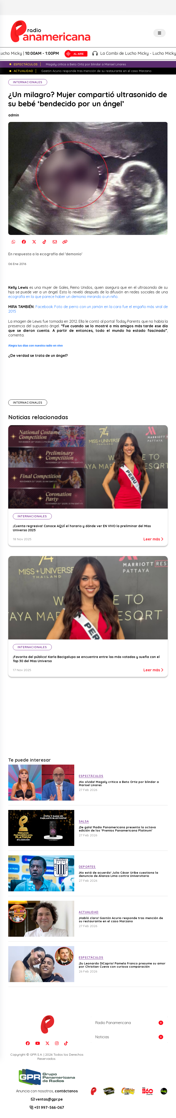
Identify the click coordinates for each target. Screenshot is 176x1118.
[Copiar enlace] (65, 242)
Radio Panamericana (113, 1022)
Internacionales (27, 82)
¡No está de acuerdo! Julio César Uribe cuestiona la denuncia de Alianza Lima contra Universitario (118, 874)
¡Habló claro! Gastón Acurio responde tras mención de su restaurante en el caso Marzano (121, 919)
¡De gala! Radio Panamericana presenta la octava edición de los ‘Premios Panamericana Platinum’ (117, 829)
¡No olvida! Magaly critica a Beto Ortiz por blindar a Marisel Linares (119, 783)
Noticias (102, 1037)
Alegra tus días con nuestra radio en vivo (35, 345)
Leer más (153, 539)
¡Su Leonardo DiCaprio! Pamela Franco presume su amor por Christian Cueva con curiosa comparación (122, 965)
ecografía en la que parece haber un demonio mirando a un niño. (63, 296)
